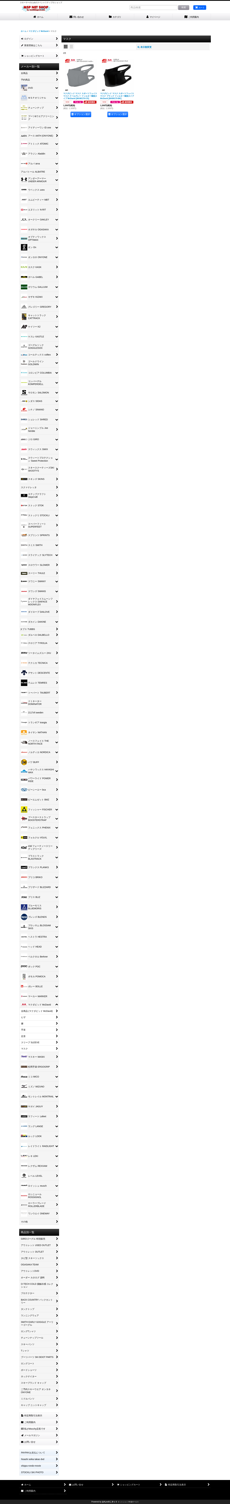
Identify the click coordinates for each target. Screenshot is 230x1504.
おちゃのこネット (109, 1502)
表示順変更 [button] (145, 47)
